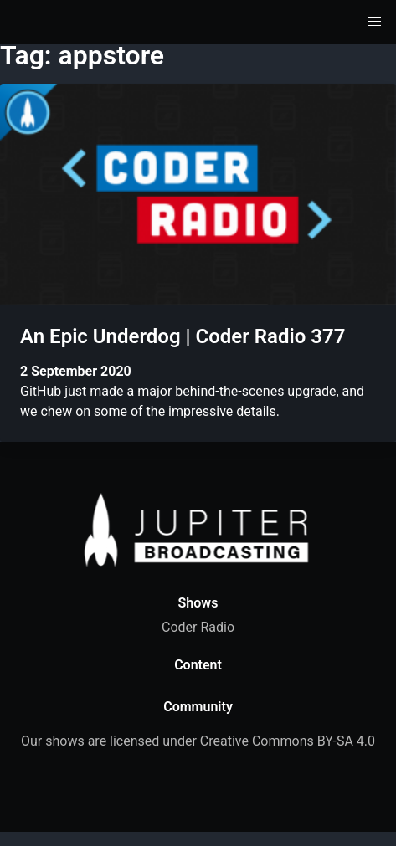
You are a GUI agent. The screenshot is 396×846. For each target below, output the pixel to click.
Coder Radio (198, 627)
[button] (374, 22)
